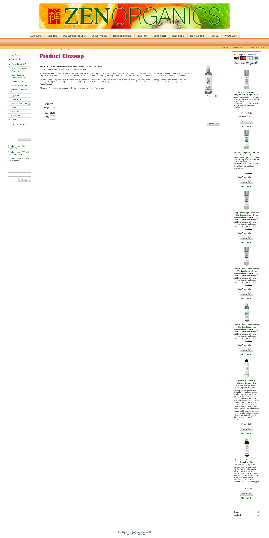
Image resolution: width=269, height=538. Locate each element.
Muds (13, 107)
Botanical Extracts (19, 85)
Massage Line (17, 59)
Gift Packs (15, 115)
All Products (16, 55)
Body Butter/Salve (19, 111)
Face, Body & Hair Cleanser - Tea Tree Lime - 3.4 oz (246, 269)
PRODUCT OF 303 (19, 124)
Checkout (262, 47)
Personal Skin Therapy (20, 103)
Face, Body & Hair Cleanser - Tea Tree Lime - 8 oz (246, 325)
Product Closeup (68, 50)
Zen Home (44, 50)
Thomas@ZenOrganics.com (134, 534)
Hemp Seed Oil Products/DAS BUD (20, 76)
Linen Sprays (16, 99)
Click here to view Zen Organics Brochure (16, 147)
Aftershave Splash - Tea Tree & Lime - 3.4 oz (246, 153)
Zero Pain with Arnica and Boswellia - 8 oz (246, 461)
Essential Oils (17, 81)
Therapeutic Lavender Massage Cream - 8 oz (246, 381)
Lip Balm (15, 95)
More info (246, 126)
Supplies (15, 119)
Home (225, 47)
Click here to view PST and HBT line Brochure (18, 153)
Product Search (237, 47)
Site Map (251, 47)
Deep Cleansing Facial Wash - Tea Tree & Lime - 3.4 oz (246, 213)
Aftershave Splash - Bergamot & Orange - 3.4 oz (246, 93)
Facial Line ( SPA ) (19, 64)
